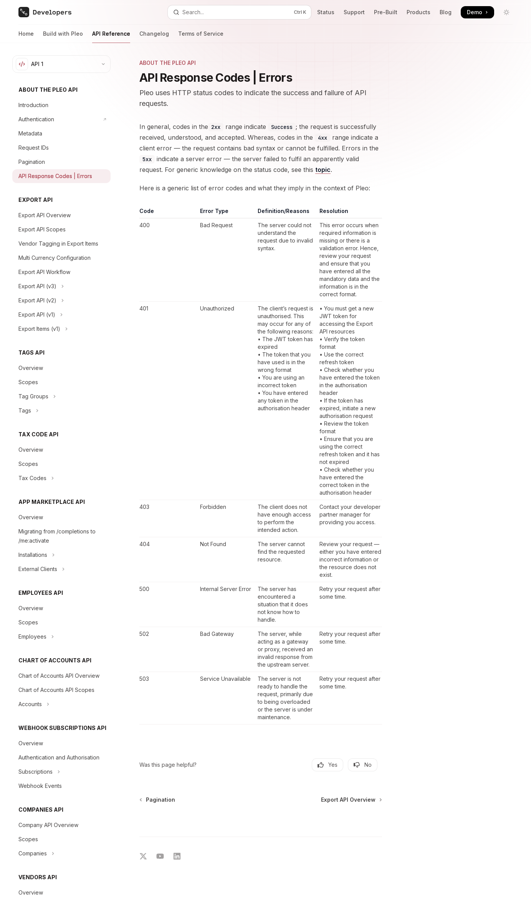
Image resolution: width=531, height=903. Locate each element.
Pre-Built (385, 12)
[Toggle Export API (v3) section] (61, 286)
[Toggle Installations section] (61, 555)
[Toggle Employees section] (61, 637)
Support (354, 12)
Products (418, 12)
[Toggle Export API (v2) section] (61, 300)
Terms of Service (200, 36)
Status (325, 12)
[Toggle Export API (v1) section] (61, 315)
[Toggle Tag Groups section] (61, 396)
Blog (446, 12)
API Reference (111, 36)
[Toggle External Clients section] (61, 569)
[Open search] (239, 12)
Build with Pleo (63, 36)
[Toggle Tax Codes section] (61, 478)
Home (26, 36)
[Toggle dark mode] (506, 12)
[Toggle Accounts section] (61, 704)
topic (323, 169)
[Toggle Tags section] (61, 411)
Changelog (154, 36)
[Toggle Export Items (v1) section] (61, 329)
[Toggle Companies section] (61, 853)
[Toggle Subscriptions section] (61, 772)
